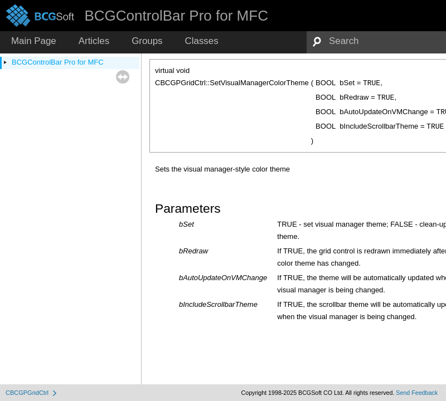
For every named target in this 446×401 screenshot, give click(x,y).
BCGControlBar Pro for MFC (58, 62)
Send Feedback (417, 392)
